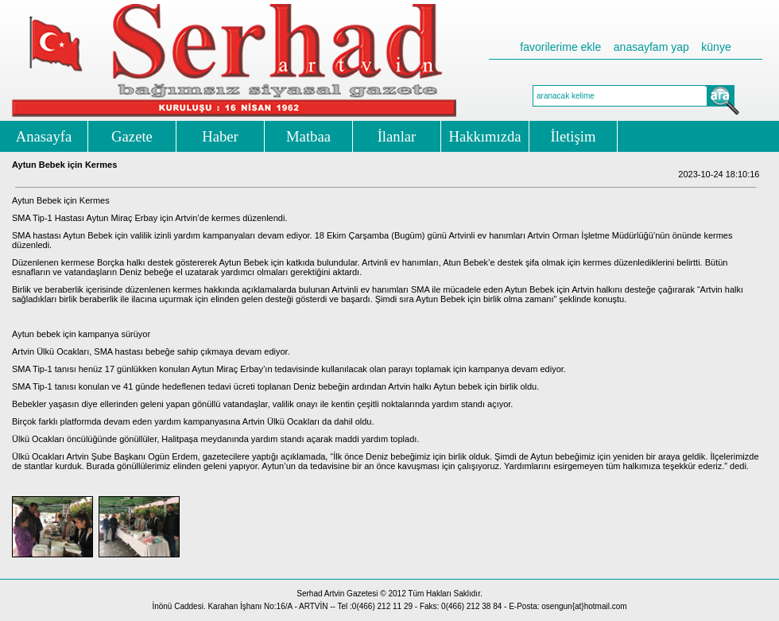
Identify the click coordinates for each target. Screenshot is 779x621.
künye (716, 47)
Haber (220, 136)
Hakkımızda (484, 136)
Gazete (132, 136)
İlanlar (397, 136)
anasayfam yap (651, 47)
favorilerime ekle (560, 47)
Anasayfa (44, 136)
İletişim (573, 136)
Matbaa (308, 136)
